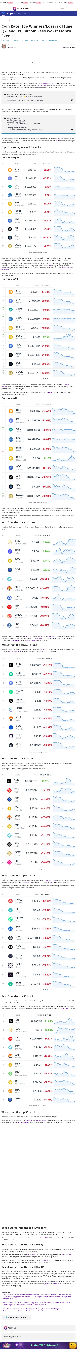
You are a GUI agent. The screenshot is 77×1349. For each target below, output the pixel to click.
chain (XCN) (43, 649)
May (62, 139)
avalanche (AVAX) (50, 880)
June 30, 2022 (38, 100)
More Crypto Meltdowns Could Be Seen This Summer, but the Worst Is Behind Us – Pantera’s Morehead (37, 1295)
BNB (65, 392)
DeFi (50, 266)
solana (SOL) (26, 385)
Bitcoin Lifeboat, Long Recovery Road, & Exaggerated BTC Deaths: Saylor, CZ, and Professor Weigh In (36, 1303)
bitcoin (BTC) (41, 85)
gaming (29, 1120)
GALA (47, 1284)
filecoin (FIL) (26, 882)
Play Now (73, 1345)
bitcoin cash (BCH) (15, 651)
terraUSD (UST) (47, 1260)
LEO (27, 636)
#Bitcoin (10, 94)
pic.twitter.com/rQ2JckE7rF (34, 96)
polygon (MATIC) (23, 1122)
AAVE (57, 1238)
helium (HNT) (39, 638)
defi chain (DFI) (43, 1238)
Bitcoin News (12, 20)
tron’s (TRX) (64, 1008)
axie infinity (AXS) (41, 1120)
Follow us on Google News (16, 1317)
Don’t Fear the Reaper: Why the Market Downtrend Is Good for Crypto (26, 1311)
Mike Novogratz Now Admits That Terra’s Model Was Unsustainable (25, 1305)
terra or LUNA (66, 1255)
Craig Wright (15, 640)
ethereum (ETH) (48, 83)
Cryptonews (4, 20)
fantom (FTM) (56, 1284)
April (57, 141)
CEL (31, 268)
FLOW (51, 882)
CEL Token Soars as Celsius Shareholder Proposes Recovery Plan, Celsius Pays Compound (32, 1309)
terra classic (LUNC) (32, 1255)
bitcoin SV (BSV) (31, 640)
